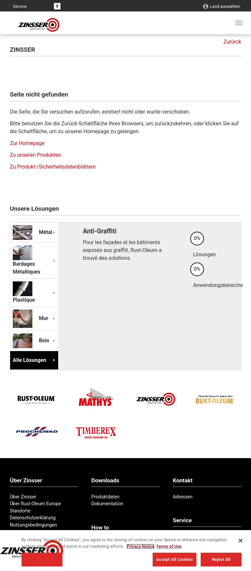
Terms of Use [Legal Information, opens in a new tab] (168, 546)
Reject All (221, 560)
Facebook (57, 6)
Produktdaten (105, 497)
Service (20, 6)
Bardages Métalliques (26, 262)
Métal (32, 232)
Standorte (20, 511)
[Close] (240, 541)
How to (100, 527)
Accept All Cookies (174, 560)
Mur (30, 318)
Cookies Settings (42, 560)
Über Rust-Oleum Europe (35, 504)
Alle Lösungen (29, 360)
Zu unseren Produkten (35, 155)
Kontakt (34, 6)
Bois (31, 340)
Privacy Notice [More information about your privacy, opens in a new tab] (141, 546)
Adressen (182, 497)
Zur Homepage (27, 143)
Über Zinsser (23, 497)
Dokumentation (107, 504)
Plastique (25, 294)
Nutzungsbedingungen (33, 525)
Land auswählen (225, 6)
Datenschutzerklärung (33, 518)
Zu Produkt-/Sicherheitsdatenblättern (53, 167)
